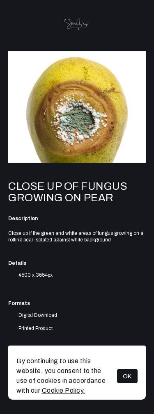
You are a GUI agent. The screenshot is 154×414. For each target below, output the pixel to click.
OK (127, 376)
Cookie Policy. (63, 390)
